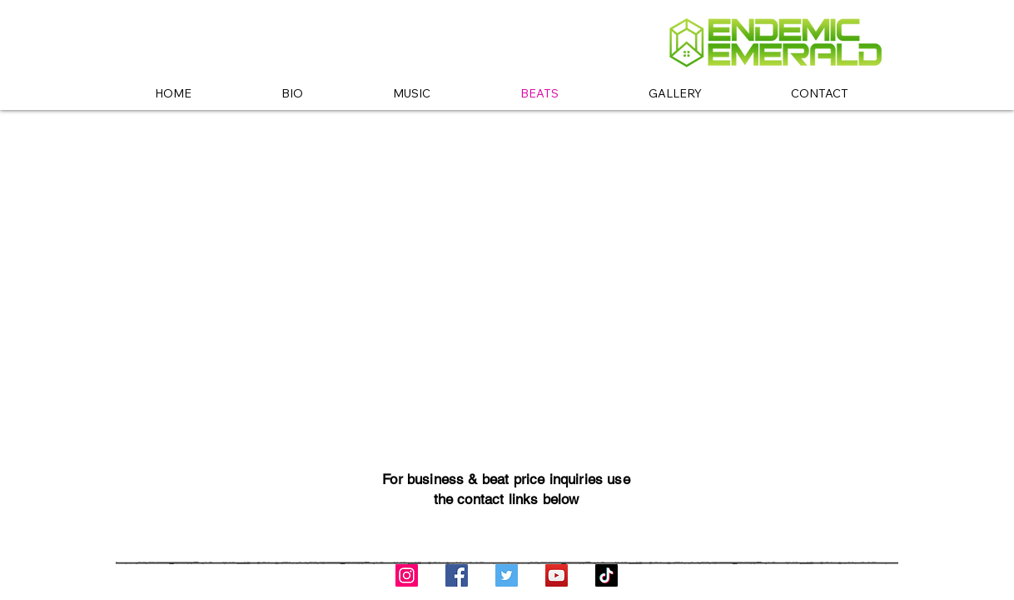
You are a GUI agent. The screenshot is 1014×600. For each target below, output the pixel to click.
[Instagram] (406, 575)
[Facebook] (456, 575)
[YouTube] (556, 575)
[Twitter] (506, 575)
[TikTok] (606, 575)
